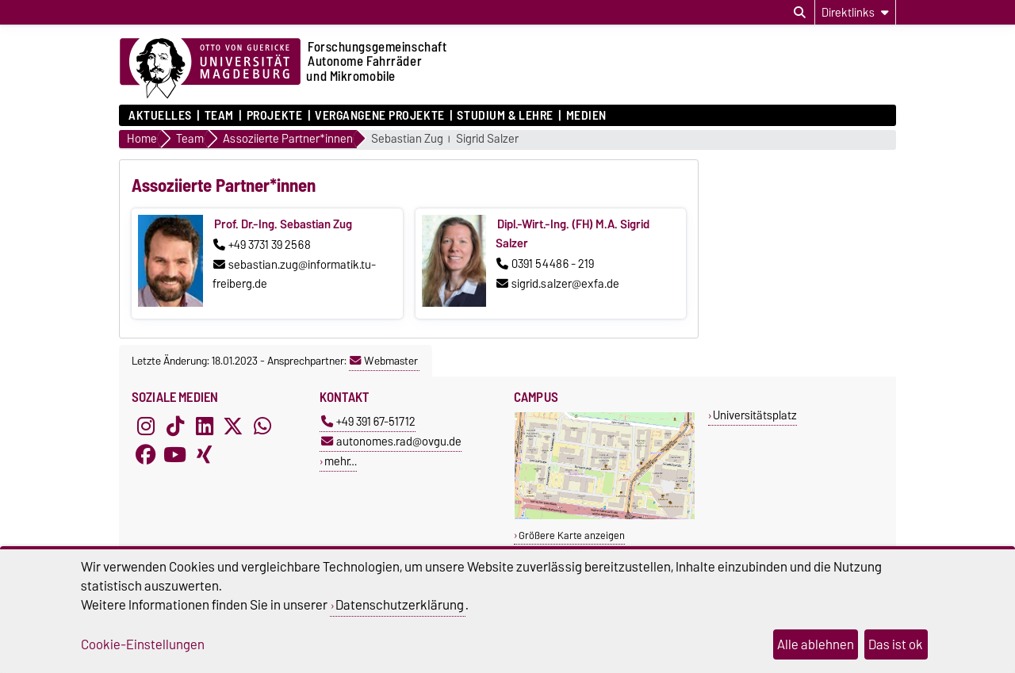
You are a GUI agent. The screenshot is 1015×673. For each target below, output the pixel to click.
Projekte (274, 115)
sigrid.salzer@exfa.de (557, 283)
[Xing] (204, 454)
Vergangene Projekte (380, 115)
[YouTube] (175, 454)
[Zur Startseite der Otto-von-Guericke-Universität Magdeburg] (210, 69)
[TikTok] (175, 425)
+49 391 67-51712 (368, 421)
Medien (586, 115)
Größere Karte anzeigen (572, 535)
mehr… (340, 461)
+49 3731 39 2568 (262, 244)
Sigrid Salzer (487, 139)
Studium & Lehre (505, 115)
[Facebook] (146, 454)
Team (219, 115)
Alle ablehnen (815, 644)
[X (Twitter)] (233, 425)
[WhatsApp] (262, 425)
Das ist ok (895, 644)
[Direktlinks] (855, 12)
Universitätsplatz (755, 415)
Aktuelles (160, 115)
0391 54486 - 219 (545, 263)
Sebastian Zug (407, 139)
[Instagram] (146, 425)
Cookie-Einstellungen (143, 644)
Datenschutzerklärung (399, 605)
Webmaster (384, 360)
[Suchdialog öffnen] (799, 12)
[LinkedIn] (204, 425)
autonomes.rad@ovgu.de (391, 441)
